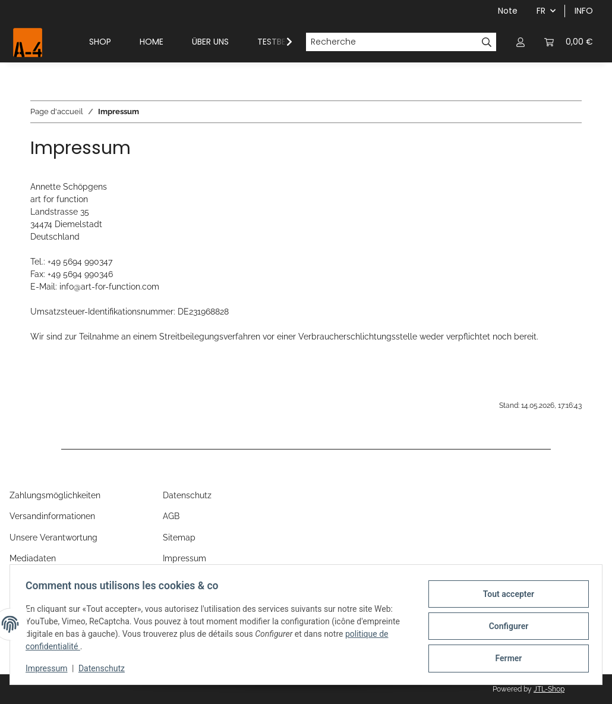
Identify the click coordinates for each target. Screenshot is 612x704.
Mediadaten (33, 558)
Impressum (50, 668)
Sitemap (179, 537)
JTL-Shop (549, 689)
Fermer (505, 657)
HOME (151, 42)
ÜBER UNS (210, 42)
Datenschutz (105, 668)
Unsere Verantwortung (53, 537)
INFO (584, 11)
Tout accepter (505, 595)
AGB (171, 516)
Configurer (505, 626)
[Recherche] (391, 42)
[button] (520, 41)
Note (508, 11)
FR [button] (541, 11)
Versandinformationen (52, 516)
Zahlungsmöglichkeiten (55, 495)
